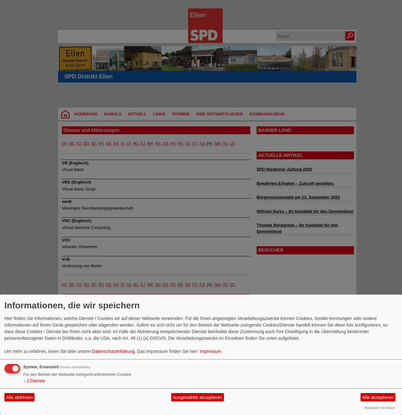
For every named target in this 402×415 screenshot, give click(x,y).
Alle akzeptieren (378, 397)
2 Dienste (34, 380)
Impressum (210, 351)
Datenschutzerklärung (113, 351)
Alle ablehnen (19, 397)
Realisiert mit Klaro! (380, 408)
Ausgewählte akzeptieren (197, 397)
